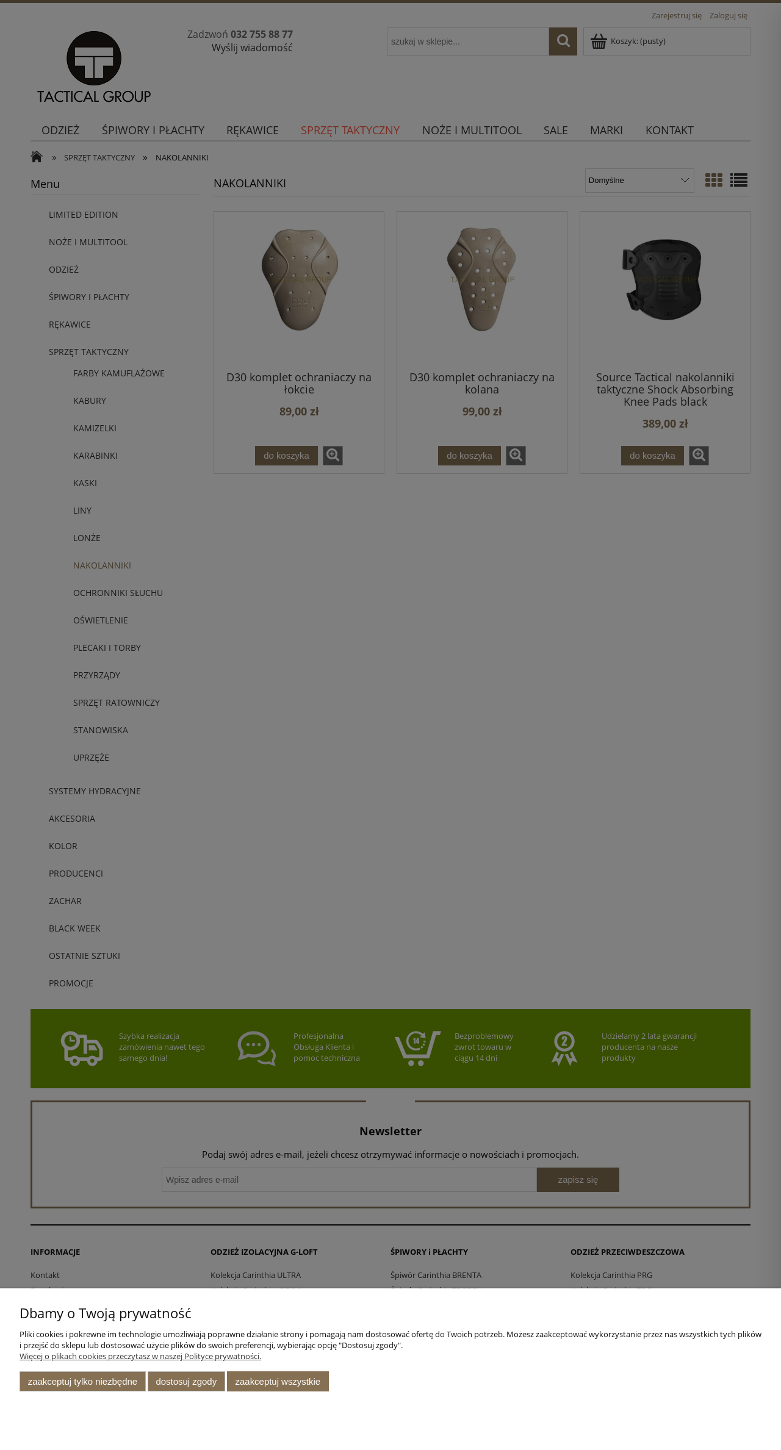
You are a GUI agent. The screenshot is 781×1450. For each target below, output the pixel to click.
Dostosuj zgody (186, 1381)
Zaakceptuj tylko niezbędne (82, 1381)
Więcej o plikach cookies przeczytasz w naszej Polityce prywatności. (140, 1356)
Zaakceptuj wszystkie (278, 1381)
